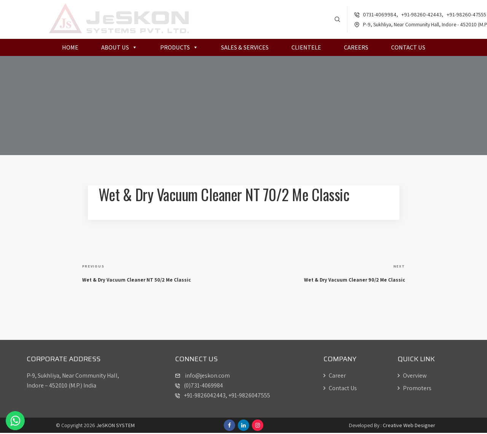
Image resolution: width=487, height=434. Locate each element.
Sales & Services (245, 49)
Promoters (414, 389)
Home (70, 49)
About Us (119, 49)
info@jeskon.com (207, 377)
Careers (356, 49)
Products (179, 49)
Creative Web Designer (409, 426)
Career (334, 377)
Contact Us (408, 49)
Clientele (306, 49)
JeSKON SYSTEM (115, 426)
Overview (412, 377)
